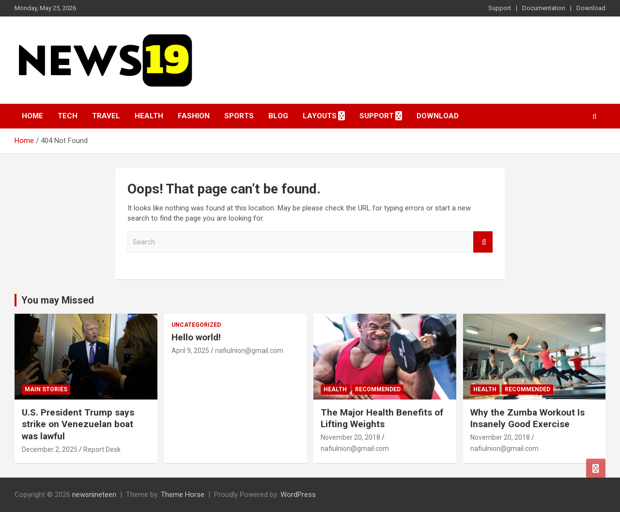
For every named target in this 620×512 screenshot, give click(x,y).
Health (149, 116)
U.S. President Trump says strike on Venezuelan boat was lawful (78, 424)
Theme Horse (182, 494)
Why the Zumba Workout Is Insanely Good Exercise (527, 418)
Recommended (378, 389)
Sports (239, 116)
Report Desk (102, 449)
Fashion (194, 116)
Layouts (320, 116)
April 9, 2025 (190, 350)
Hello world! (196, 337)
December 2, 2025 (50, 449)
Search (483, 242)
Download (590, 8)
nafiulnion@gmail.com (249, 350)
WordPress (298, 494)
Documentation (543, 8)
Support (499, 8)
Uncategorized (196, 324)
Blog (278, 116)
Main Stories (46, 389)
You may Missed (57, 300)
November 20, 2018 (350, 437)
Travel (106, 116)
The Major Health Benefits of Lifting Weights (382, 418)
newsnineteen (94, 494)
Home (32, 116)
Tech (68, 116)
